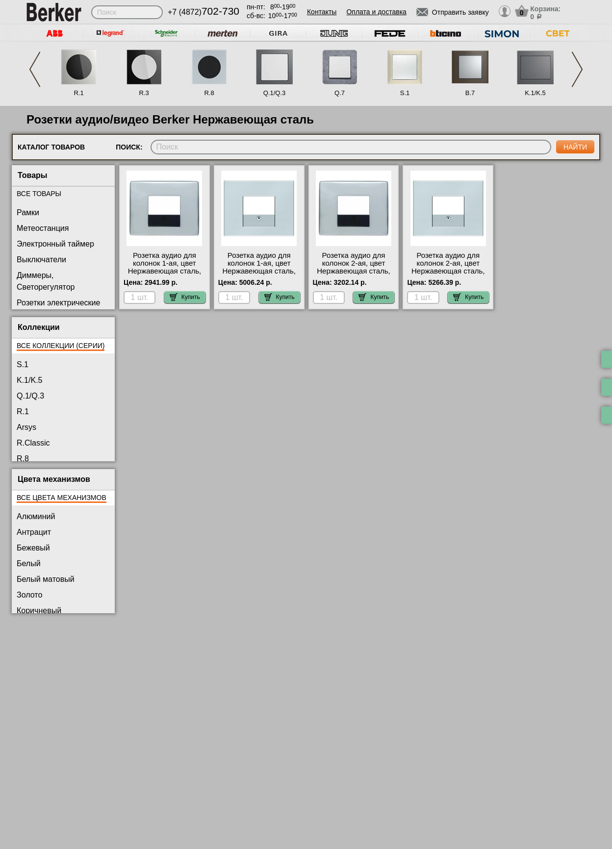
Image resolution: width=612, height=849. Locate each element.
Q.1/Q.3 (274, 93)
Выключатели (41, 259)
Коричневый (39, 610)
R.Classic (33, 443)
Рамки (28, 212)
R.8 (209, 93)
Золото (29, 595)
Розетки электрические (58, 303)
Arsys (26, 427)
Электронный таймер (55, 244)
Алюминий (36, 516)
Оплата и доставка (376, 12)
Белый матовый (46, 579)
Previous (35, 69)
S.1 (405, 93)
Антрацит (34, 532)
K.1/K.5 (535, 93)
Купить (185, 297)
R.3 (144, 93)
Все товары (39, 194)
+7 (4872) (203, 12)
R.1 (78, 93)
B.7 (470, 93)
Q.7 (339, 93)
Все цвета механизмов (61, 497)
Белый (29, 563)
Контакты (321, 12)
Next (577, 69)
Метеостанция (43, 228)
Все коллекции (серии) (60, 346)
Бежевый (33, 548)
